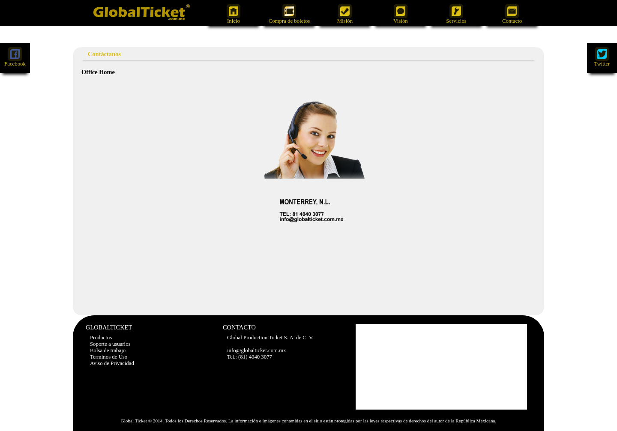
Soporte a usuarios (110, 344)
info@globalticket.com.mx (256, 350)
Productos (101, 338)
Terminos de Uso (108, 357)
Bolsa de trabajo (108, 350)
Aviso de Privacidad (112, 363)
